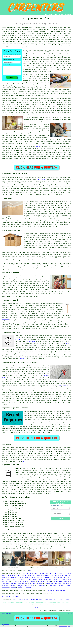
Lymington (5, 583)
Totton (28, 579)
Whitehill (49, 573)
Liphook (48, 577)
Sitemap (2, 613)
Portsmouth (52, 585)
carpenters (26, 43)
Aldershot (33, 573)
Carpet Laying (64, 600)
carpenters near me (58, 419)
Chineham (41, 581)
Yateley (68, 575)
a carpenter (65, 221)
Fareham (41, 573)
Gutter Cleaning (36, 600)
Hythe (69, 573)
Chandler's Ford (17, 577)
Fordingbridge (30, 577)
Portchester (6, 581)
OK (69, 626)
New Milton (67, 579)
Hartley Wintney (57, 575)
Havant (61, 585)
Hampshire (42, 29)
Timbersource (30, 341)
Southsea (20, 585)
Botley (25, 573)
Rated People (63, 385)
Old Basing (67, 583)
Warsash (58, 583)
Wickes (17, 339)
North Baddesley (55, 579)
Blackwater (5, 587)
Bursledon (5, 577)
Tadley (68, 585)
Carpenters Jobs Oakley (56, 590)
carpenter (64, 31)
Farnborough (49, 583)
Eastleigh (31, 575)
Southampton (22, 575)
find (7, 447)
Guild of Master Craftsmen (49, 119)
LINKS (50, 14)
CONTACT (61, 14)
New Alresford (38, 583)
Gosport (13, 583)
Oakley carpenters (21, 468)
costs (14, 47)
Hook (29, 583)
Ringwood (5, 585)
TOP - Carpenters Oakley (10, 596)
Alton (12, 585)
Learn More (63, 626)
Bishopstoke (22, 583)
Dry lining (42, 179)
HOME (46, 14)
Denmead (33, 581)
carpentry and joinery (36, 315)
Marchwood (67, 581)
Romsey (4, 575)
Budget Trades (5, 624)
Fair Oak (40, 577)
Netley (28, 587)
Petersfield (57, 581)
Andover (13, 587)
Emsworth (26, 581)
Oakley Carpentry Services (16, 497)
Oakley (38, 146)
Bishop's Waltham (59, 577)
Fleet (9, 579)
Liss (14, 579)
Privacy (70, 613)
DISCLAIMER (68, 14)
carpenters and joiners (38, 311)
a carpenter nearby (36, 427)
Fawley (20, 587)
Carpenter (5, 593)
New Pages (8, 613)
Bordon (48, 581)
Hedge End (43, 579)
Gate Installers (50, 600)
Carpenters (34, 61)
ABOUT (55, 14)
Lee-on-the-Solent (43, 575)
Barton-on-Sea (30, 585)
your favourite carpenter (26, 217)
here (67, 343)
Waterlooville (60, 573)
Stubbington (16, 581)
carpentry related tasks (26, 493)
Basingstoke (42, 585)
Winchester (12, 575)
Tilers (14, 600)
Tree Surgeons (24, 600)
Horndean (21, 579)
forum (22, 358)
